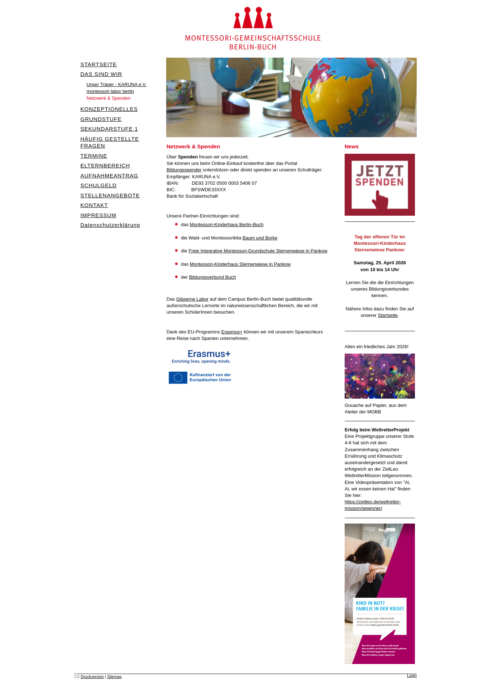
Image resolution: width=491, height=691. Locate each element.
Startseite (388, 315)
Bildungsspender (184, 169)
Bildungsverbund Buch (212, 277)
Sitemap (114, 676)
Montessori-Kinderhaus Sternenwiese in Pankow (240, 264)
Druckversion (89, 676)
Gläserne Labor (192, 299)
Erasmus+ (232, 332)
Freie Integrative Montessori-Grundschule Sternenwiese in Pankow (258, 250)
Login (412, 675)
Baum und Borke (260, 238)
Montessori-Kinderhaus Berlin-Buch (227, 224)
